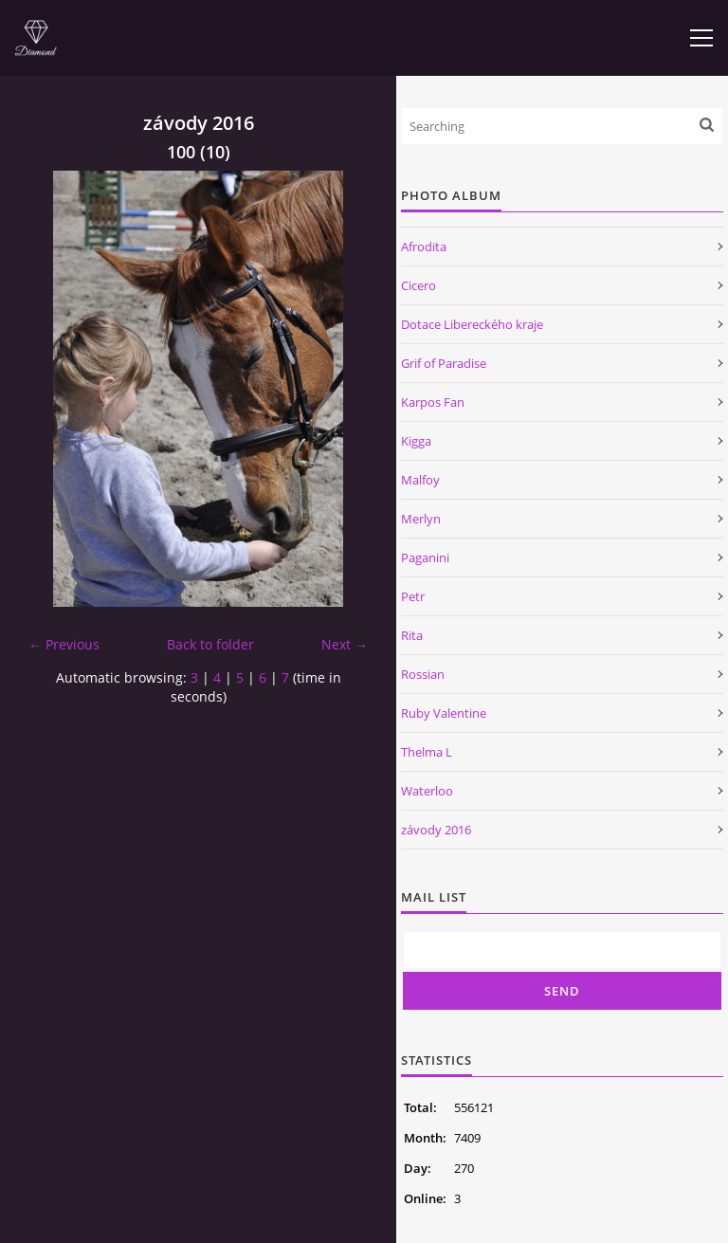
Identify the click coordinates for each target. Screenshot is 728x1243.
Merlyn (421, 518)
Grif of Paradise (443, 363)
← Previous (64, 644)
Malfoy (420, 479)
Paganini (425, 557)
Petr (413, 596)
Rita (412, 635)
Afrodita (423, 246)
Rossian (423, 674)
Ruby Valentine (443, 713)
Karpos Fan (432, 402)
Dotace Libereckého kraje (472, 324)
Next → (344, 644)
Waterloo (427, 790)
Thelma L (426, 751)
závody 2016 (436, 829)
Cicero (418, 285)
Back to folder (210, 644)
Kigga (416, 440)
